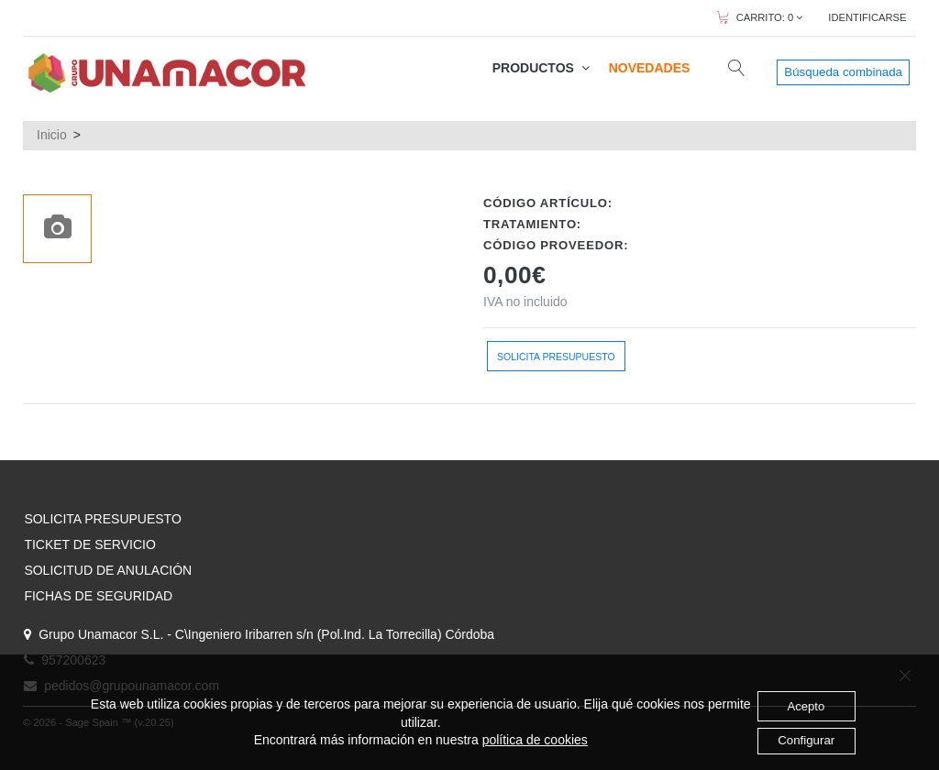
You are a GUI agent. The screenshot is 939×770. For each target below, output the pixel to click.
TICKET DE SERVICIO (89, 544)
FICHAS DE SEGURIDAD (98, 595)
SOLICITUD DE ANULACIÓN (108, 570)
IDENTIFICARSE (867, 17)
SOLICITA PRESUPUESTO (102, 519)
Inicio (52, 134)
